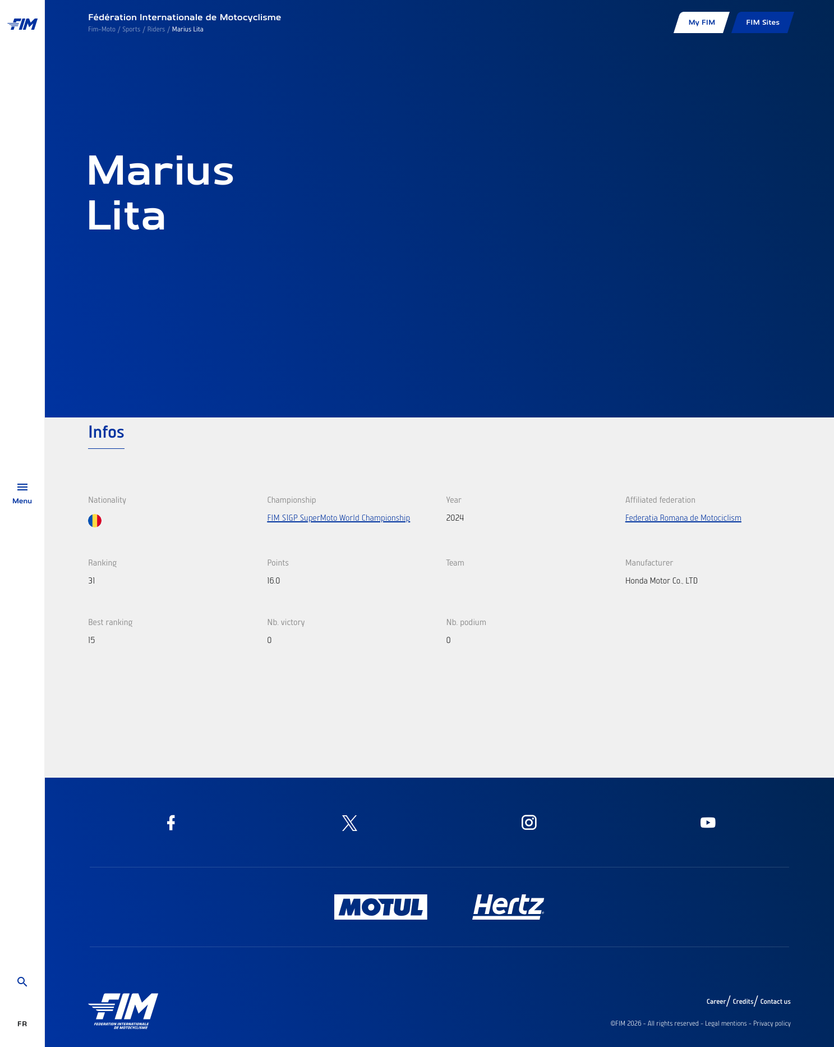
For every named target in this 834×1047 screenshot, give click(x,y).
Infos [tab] (106, 431)
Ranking (102, 562)
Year (454, 499)
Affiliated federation (660, 499)
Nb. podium (466, 621)
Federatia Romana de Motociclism (683, 517)
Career (716, 1001)
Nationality (107, 499)
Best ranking (110, 621)
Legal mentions (726, 1023)
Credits (742, 1001)
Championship (291, 499)
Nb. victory (286, 621)
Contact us (776, 1001)
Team (455, 562)
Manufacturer (649, 562)
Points (278, 562)
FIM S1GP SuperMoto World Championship (338, 517)
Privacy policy (772, 1023)
